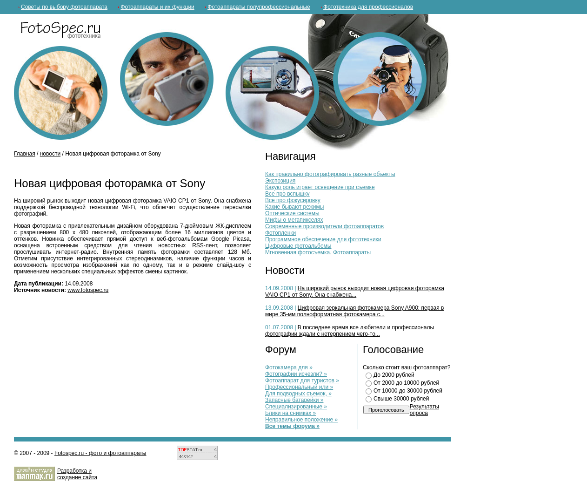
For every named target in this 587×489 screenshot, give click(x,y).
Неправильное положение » (301, 419)
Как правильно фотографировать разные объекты (330, 174)
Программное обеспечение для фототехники (323, 239)
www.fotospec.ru (87, 290)
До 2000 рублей (394, 375)
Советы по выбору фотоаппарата (64, 7)
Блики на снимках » (290, 413)
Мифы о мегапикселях (294, 220)
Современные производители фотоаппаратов (324, 226)
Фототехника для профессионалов (368, 7)
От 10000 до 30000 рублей (408, 390)
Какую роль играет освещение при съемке (320, 187)
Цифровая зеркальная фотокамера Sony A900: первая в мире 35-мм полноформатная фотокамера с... (354, 311)
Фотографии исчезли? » (296, 374)
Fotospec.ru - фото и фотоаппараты (100, 453)
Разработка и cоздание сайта (77, 474)
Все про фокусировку (292, 200)
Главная (24, 153)
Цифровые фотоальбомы (298, 246)
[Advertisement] (123, 166)
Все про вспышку (287, 193)
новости (50, 153)
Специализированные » (296, 406)
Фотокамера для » (289, 367)
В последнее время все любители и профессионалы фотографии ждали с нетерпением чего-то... (349, 330)
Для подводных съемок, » (298, 393)
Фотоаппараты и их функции (157, 7)
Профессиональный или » (299, 387)
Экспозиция (280, 180)
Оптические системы (292, 213)
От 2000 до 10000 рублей (406, 383)
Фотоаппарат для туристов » (302, 380)
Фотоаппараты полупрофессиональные (258, 7)
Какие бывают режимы (294, 207)
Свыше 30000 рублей (401, 398)
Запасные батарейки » (294, 400)
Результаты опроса (424, 409)
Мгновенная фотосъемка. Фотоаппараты (318, 252)
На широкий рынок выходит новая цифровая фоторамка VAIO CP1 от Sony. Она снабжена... (354, 291)
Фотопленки (280, 233)
